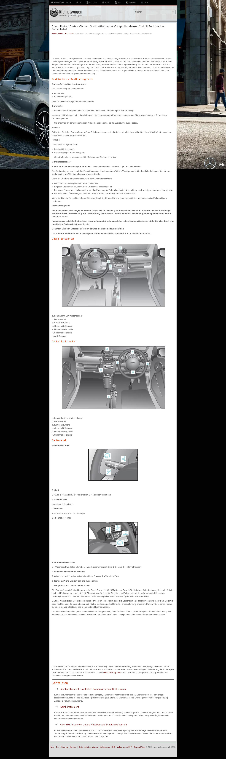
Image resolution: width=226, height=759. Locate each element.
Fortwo (131, 2)
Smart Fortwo (57, 33)
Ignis (144, 2)
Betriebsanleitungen (61, 2)
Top (57, 747)
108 (118, 2)
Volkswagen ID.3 (107, 747)
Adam (106, 2)
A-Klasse (91, 2)
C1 (78, 2)
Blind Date (69, 33)
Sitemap (64, 747)
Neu (52, 747)
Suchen (73, 747)
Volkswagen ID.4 (124, 747)
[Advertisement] (113, 46)
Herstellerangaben (112, 672)
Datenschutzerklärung (88, 747)
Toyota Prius (139, 747)
